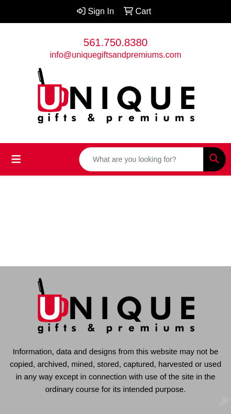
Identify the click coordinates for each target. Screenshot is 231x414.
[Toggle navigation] (16, 159)
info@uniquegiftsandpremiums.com (115, 54)
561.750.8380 (115, 42)
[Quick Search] (141, 159)
